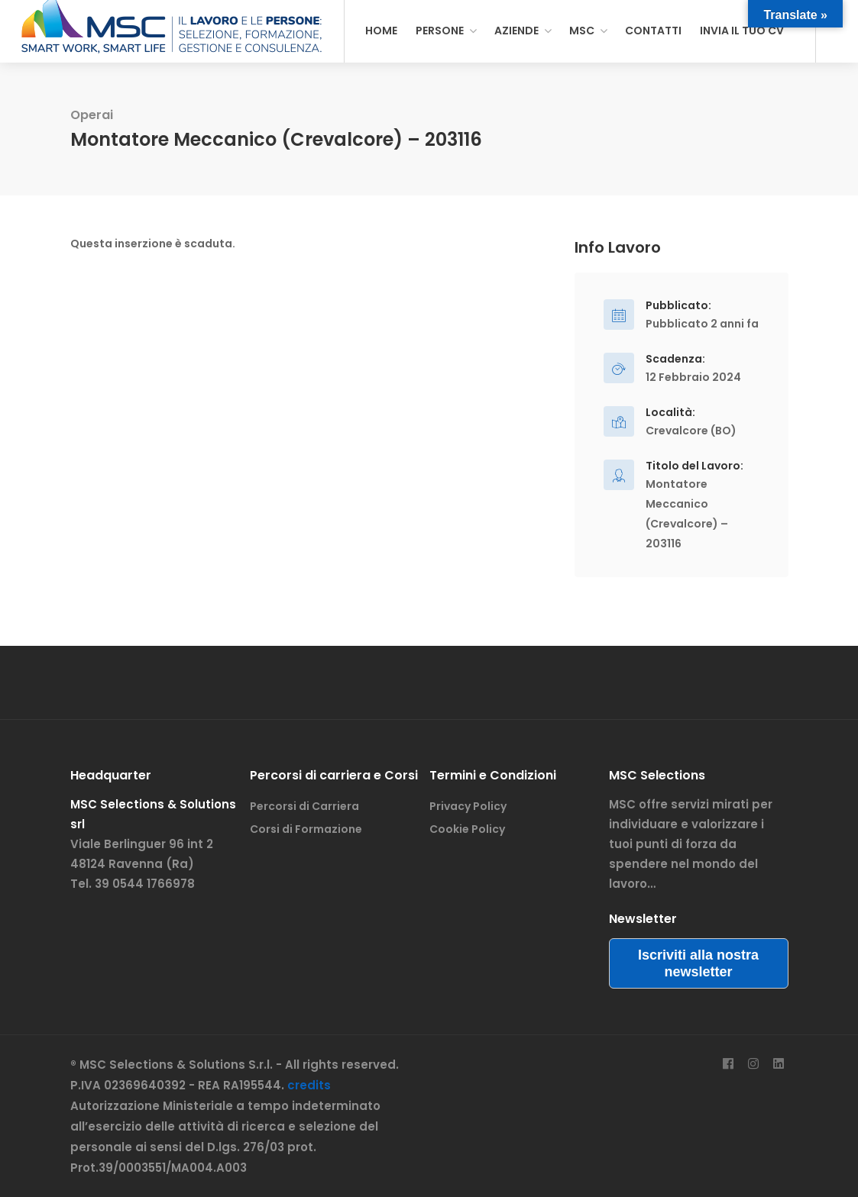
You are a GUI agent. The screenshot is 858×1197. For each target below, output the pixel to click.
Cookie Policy (467, 829)
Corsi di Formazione (306, 829)
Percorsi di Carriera (304, 806)
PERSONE (440, 30)
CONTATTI (653, 30)
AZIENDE (516, 30)
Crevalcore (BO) (691, 430)
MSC (581, 30)
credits (309, 1085)
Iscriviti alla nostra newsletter (698, 963)
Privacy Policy (468, 806)
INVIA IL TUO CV (742, 30)
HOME (381, 30)
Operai (91, 115)
